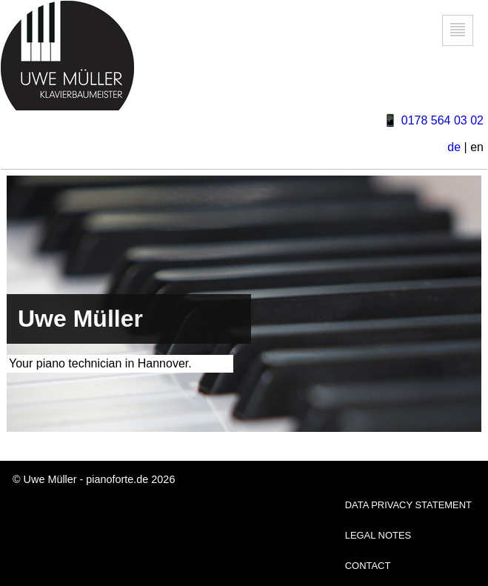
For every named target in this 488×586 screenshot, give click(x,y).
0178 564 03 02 (442, 120)
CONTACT (368, 565)
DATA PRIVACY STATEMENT (408, 504)
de (454, 147)
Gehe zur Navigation (458, 45)
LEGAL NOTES (378, 535)
